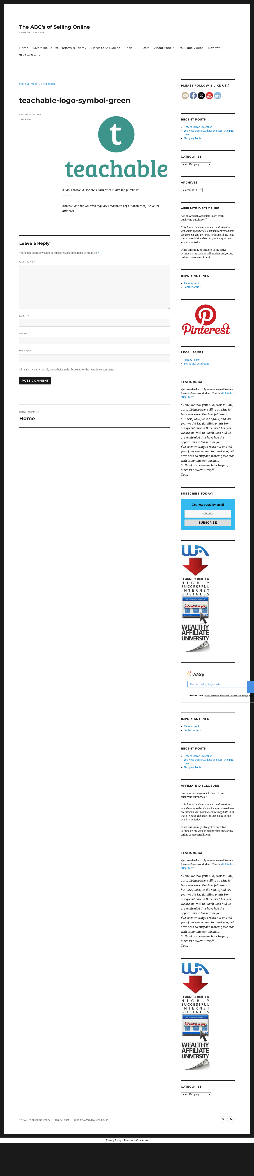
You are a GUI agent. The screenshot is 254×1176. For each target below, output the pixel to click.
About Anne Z (164, 48)
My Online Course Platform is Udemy (59, 48)
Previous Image (28, 83)
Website (25, 351)
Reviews (214, 48)
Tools (128, 48)
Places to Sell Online (105, 48)
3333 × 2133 (25, 119)
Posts (145, 48)
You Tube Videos (191, 48)
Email (24, 333)
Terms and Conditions (196, 363)
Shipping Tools (192, 138)
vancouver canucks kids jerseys (234, 695)
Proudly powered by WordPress (90, 1120)
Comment (27, 261)
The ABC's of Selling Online (54, 27)
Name (24, 315)
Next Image (48, 83)
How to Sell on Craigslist (198, 127)
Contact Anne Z (192, 287)
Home (23, 48)
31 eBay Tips (27, 55)
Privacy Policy (191, 359)
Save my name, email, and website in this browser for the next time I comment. (69, 369)
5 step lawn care (212, 695)
